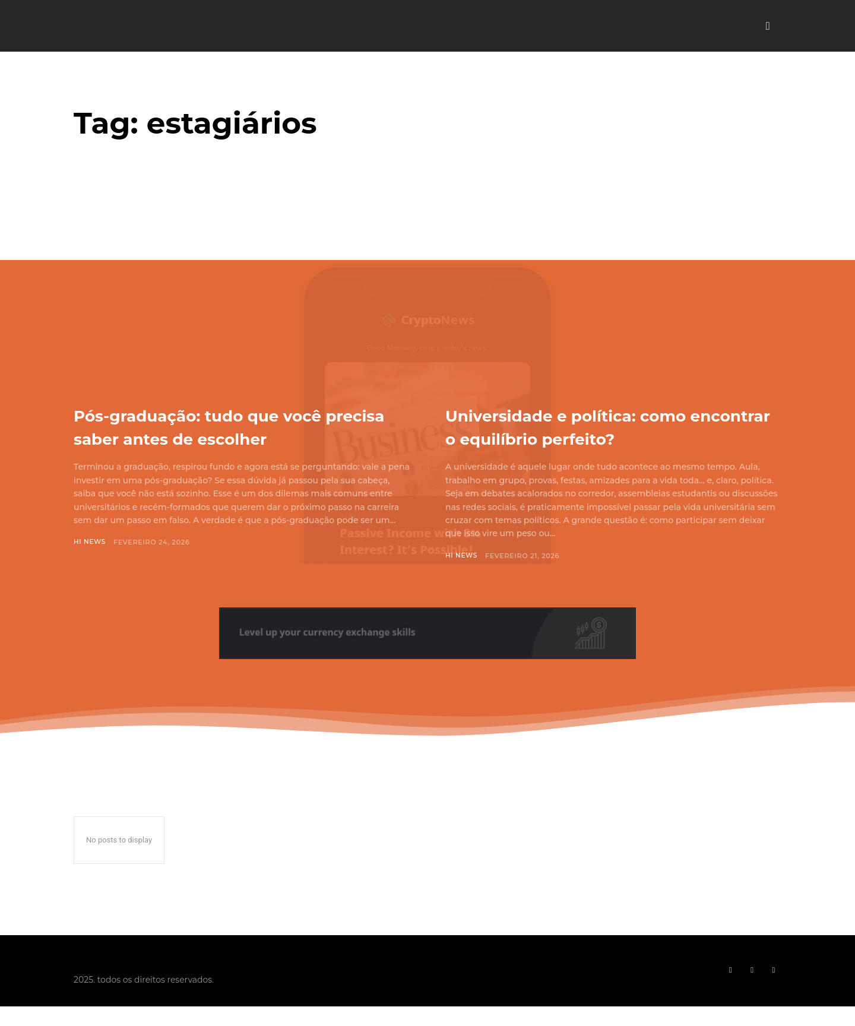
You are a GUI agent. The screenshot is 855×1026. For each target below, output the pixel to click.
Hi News (90, 542)
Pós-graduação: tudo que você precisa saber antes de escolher (240, 426)
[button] (767, 26)
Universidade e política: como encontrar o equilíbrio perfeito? (609, 426)
